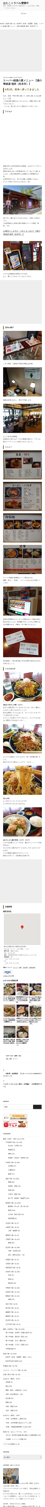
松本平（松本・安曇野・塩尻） (14, 1055)
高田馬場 (11, 1218)
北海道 (8, 1382)
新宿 (9, 1210)
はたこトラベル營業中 (16, 3)
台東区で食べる (11, 1227)
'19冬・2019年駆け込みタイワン (17, 1423)
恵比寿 (10, 1283)
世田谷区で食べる (12, 1267)
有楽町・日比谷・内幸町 (16, 1158)
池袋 (9, 1299)
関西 (7, 1402)
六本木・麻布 (12, 1194)
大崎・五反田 (12, 1251)
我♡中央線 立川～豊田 (14, 1340)
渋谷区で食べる (11, 1272)
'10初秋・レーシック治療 (14, 1439)
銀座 (9, 1174)
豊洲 (9, 1243)
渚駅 (20, 967)
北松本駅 (25, 967)
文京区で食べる (11, 1223)
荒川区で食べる (11, 1308)
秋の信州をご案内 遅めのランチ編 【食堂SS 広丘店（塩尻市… (9, 1041)
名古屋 (8, 1398)
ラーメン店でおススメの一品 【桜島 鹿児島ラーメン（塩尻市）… (9, 998)
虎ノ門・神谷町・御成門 (16, 1198)
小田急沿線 (9, 1349)
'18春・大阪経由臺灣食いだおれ (17, 1427)
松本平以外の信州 (12, 1361)
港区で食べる (10, 1179)
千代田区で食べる (12, 1142)
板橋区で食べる (11, 1312)
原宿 (9, 1279)
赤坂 (9, 1190)
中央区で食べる (11, 1162)
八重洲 (10, 1170)
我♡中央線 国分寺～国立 (15, 1336)
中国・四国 (9, 1406)
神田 (9, 1154)
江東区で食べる (11, 1239)
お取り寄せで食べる (10, 1374)
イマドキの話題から (10, 1444)
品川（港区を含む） (15, 1255)
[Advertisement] (21, 51)
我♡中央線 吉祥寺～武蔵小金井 (17, 1332)
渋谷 (9, 1275)
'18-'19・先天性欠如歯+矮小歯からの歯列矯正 (22, 1435)
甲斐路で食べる (8, 1366)
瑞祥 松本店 (7, 911)
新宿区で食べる (11, 1203)
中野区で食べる (11, 1288)
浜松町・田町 (12, 1186)
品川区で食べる (11, 1247)
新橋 (9, 1182)
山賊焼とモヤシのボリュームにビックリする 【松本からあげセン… (22, 1020)
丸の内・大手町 (13, 1145)
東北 (7, 1386)
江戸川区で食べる (12, 1324)
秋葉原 (10, 1150)
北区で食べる (10, 1304)
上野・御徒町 (12, 1230)
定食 (7, 1058)
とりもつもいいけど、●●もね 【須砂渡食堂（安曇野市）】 (9, 1020)
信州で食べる (7, 1354)
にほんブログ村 (8, 976)
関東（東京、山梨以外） (14, 1390)
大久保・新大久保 (14, 1214)
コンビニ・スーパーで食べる (13, 1370)
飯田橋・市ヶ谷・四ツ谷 (16, 1206)
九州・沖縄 (9, 1410)
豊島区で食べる (11, 1296)
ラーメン (15, 967)
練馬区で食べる (11, 1316)
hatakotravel (18, 77)
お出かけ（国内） (9, 1379)
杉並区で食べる (11, 1292)
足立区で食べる (11, 1320)
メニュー (23, 13)
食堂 (10, 1058)
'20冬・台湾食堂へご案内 (14, 1419)
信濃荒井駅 (32, 967)
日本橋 (10, 1166)
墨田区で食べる (11, 1235)
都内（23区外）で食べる (11, 1329)
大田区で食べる (11, 1263)
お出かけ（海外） (9, 1415)
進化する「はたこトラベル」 (13, 1432)
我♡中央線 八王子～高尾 (15, 1345)
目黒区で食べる (11, 1259)
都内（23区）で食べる (11, 1139)
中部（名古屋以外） (13, 1394)
